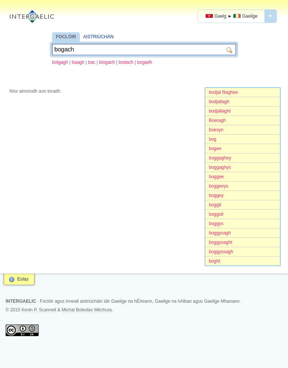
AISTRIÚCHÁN (98, 36)
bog (212, 139)
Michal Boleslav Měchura (86, 309)
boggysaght (220, 242)
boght (214, 261)
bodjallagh (219, 101)
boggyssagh (221, 251)
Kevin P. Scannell (38, 309)
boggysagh (220, 233)
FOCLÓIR (66, 36)
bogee (215, 148)
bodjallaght (220, 111)
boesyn (216, 129)
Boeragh (217, 120)
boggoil (216, 214)
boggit (215, 204)
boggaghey (220, 158)
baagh (78, 62)
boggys (216, 223)
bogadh (144, 62)
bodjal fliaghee (223, 92)
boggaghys (220, 167)
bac (91, 62)
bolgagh (60, 62)
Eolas (22, 279)
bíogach (107, 62)
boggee (216, 176)
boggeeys (218, 186)
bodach (125, 62)
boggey (216, 195)
